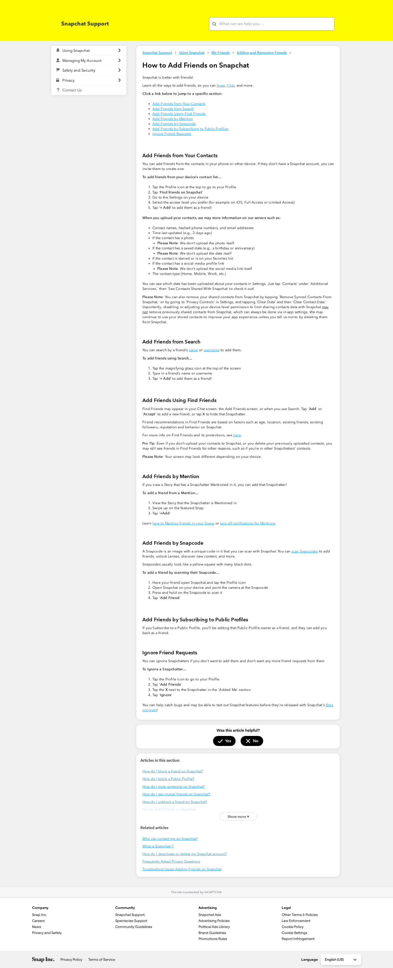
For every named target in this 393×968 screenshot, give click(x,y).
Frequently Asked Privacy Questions (171, 861)
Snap (221, 85)
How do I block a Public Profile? (168, 779)
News (36, 926)
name (193, 350)
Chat (230, 85)
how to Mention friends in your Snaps (183, 523)
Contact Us (72, 90)
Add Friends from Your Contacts (178, 104)
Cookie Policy (293, 926)
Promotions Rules (213, 938)
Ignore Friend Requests (171, 134)
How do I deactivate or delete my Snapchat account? (184, 854)
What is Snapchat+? (158, 846)
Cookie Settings (294, 932)
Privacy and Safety (47, 932)
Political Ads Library (214, 926)
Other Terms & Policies (300, 914)
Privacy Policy (71, 959)
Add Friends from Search (173, 109)
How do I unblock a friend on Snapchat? (174, 802)
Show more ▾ (238, 816)
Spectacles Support (131, 920)
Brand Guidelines (212, 932)
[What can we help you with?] (271, 24)
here (237, 435)
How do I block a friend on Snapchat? (172, 771)
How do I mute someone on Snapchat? (173, 787)
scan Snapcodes (304, 551)
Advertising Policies (214, 920)
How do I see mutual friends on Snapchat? (176, 794)
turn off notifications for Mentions (247, 523)
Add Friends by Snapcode (174, 124)
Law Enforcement (296, 920)
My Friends (221, 52)
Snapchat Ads (210, 914)
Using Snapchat (192, 52)
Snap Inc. (39, 914)
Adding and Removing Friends (262, 52)
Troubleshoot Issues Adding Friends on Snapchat (181, 869)
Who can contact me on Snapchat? (170, 839)
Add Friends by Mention (172, 119)
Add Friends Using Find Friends (179, 114)
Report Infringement (298, 938)
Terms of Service (101, 959)
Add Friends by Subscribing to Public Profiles (190, 129)
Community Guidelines (133, 926)
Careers (38, 920)
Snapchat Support (157, 52)
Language (309, 959)
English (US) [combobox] (341, 959)
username (212, 350)
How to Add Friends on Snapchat (169, 809)
